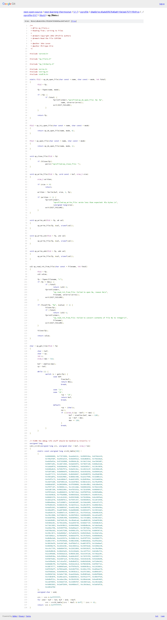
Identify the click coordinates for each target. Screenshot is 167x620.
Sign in (162, 4)
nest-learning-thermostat (57, 11)
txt (156, 616)
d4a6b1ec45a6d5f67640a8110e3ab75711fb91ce (115, 11)
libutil (42, 15)
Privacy (21, 616)
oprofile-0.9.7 (30, 15)
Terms (28, 616)
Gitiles (14, 616)
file (74, 21)
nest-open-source (33, 11)
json (163, 616)
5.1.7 (75, 11)
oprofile (84, 11)
